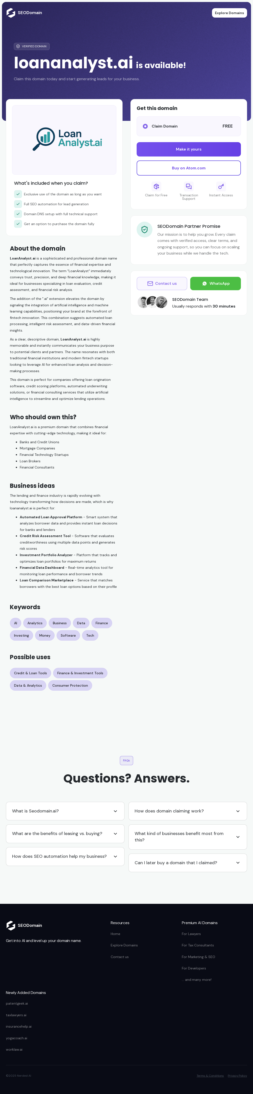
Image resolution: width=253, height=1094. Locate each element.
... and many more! (196, 979)
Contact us (120, 957)
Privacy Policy (237, 1076)
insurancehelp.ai (19, 1026)
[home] (24, 13)
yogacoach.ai (16, 1038)
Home (115, 934)
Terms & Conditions (210, 1076)
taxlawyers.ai (16, 1015)
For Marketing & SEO (198, 957)
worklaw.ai (14, 1049)
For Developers (194, 968)
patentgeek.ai (17, 1003)
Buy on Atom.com (189, 168)
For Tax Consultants (198, 945)
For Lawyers (191, 934)
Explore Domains (229, 13)
